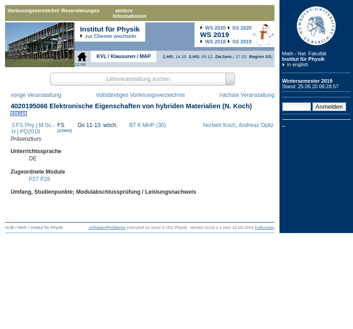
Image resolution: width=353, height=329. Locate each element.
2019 (242, 41)
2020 (215, 28)
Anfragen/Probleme (107, 227)
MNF (22, 227)
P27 (34, 179)
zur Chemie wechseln (110, 36)
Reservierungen (81, 10)
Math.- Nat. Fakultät (304, 53)
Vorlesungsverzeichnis (33, 10)
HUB (9, 227)
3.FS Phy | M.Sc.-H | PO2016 (33, 128)
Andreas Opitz (256, 125)
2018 (215, 41)
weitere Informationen (130, 13)
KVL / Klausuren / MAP (123, 56)
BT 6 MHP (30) (147, 125)
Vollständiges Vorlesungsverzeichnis (140, 95)
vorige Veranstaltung (36, 95)
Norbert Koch (219, 125)
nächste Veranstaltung (247, 95)
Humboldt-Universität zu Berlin (316, 25)
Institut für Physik (303, 59)
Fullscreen (264, 227)
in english (298, 64)
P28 (45, 179)
